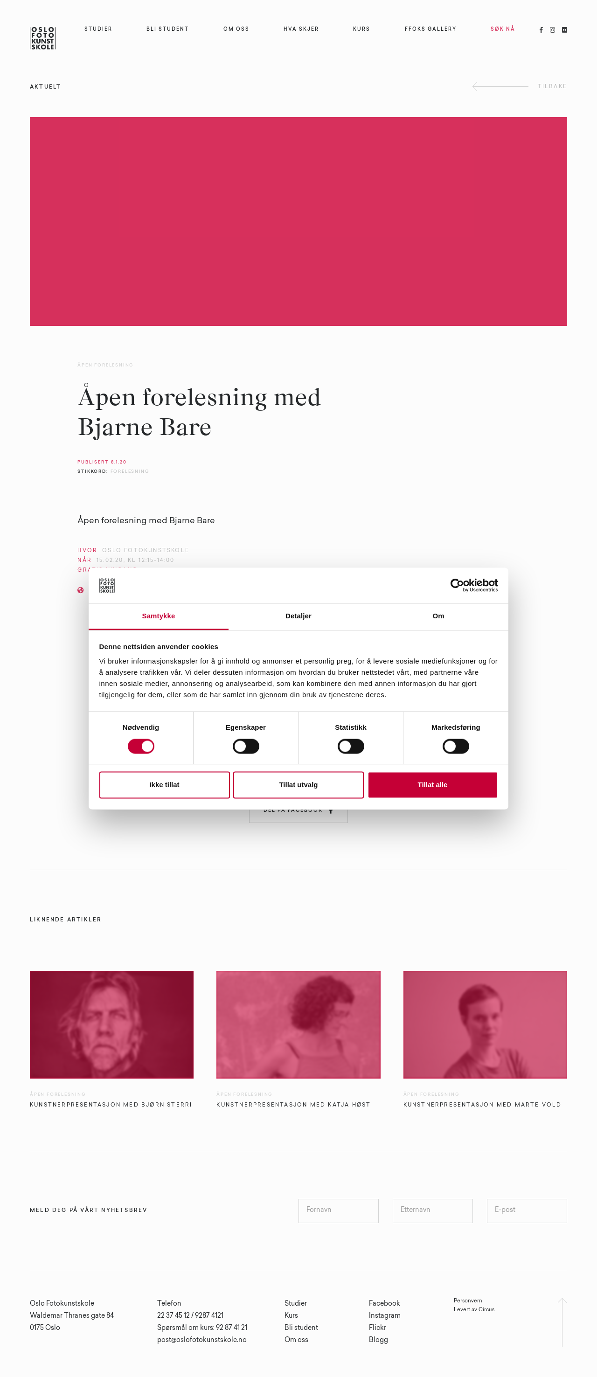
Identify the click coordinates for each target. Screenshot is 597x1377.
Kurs (291, 1316)
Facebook (384, 1304)
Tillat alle (433, 785)
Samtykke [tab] (158, 616)
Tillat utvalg (298, 785)
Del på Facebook (298, 810)
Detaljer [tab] (298, 616)
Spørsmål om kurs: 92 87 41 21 (202, 1328)
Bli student (301, 1328)
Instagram (385, 1316)
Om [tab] (438, 616)
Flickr (377, 1328)
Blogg (378, 1340)
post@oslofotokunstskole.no (202, 1340)
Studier (296, 1304)
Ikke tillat (164, 785)
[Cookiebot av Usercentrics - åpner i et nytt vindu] (457, 585)
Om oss (296, 1340)
